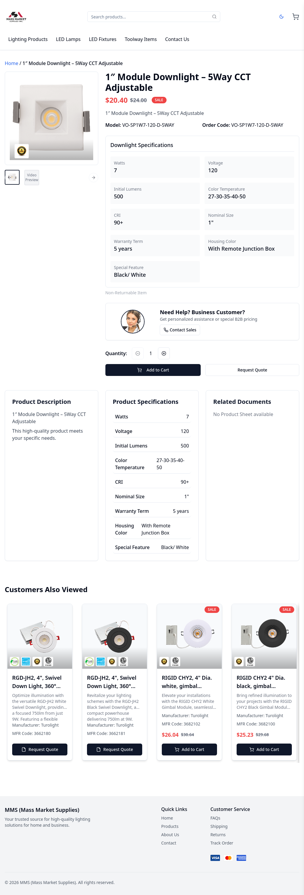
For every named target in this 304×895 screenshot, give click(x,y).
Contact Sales (180, 330)
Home (11, 63)
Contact (168, 843)
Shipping (219, 826)
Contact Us (177, 39)
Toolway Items (141, 39)
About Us (170, 834)
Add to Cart (153, 370)
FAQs (215, 818)
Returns (218, 834)
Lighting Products (28, 39)
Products (169, 826)
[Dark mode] (281, 17)
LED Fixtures (102, 39)
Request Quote (252, 370)
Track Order (221, 843)
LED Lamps (68, 39)
